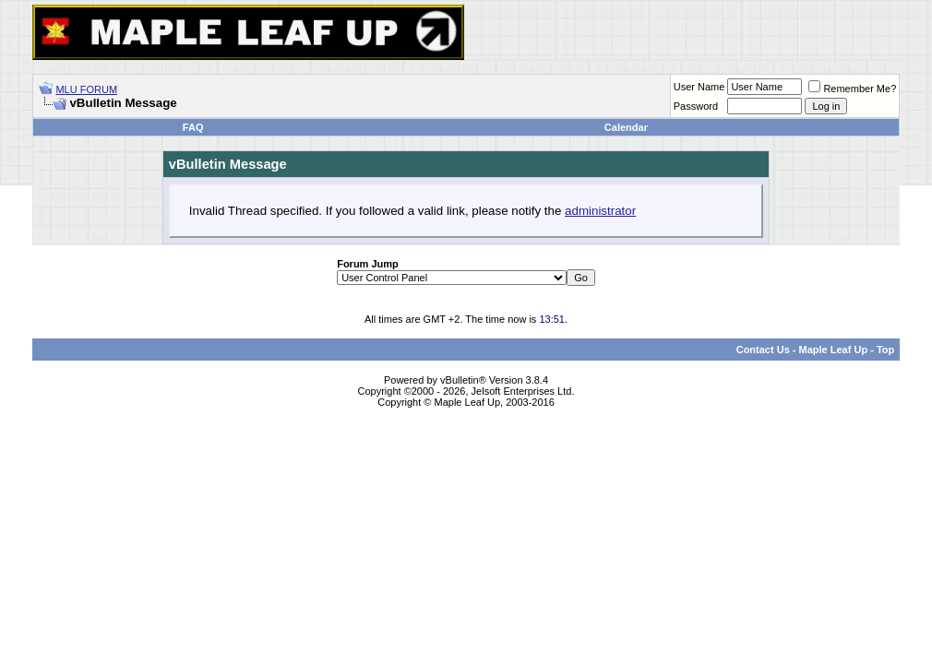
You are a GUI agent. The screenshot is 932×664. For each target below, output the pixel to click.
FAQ (193, 127)
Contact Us (763, 349)
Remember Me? (852, 88)
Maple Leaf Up (833, 349)
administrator (600, 211)
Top (885, 349)
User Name (699, 86)
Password (696, 106)
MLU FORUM (86, 89)
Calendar (626, 127)
